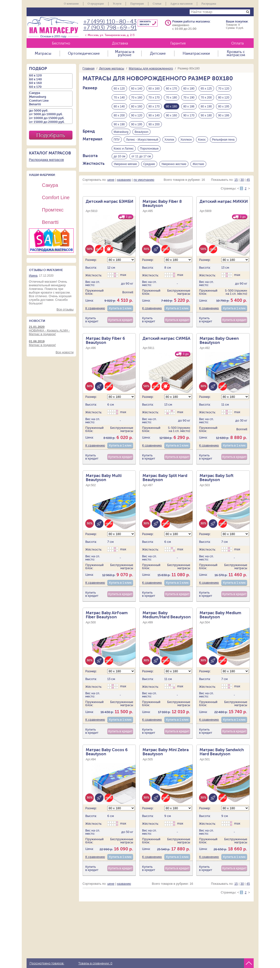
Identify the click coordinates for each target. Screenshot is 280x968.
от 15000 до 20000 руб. (50, 122)
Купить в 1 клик (120, 315)
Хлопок (169, 142)
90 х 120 (136, 115)
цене (110, 186)
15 (236, 186)
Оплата (237, 43)
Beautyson (141, 133)
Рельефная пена (223, 142)
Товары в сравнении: (95, 963)
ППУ (117, 142)
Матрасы (43, 53)
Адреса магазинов (181, 3)
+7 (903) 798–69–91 (110, 27)
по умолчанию (144, 186)
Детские (158, 53)
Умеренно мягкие (125, 169)
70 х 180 (171, 97)
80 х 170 (154, 106)
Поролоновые (149, 151)
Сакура (50, 93)
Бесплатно (61, 43)
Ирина (33, 275)
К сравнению (95, 315)
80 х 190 (206, 106)
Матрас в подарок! (51, 343)
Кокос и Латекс (124, 151)
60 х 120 (119, 88)
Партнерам (137, 3)
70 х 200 (206, 97)
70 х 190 (188, 97)
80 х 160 (136, 106)
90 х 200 (154, 124)
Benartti (50, 104)
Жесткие (198, 169)
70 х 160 (136, 97)
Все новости (64, 352)
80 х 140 (119, 106)
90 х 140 (154, 115)
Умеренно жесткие (173, 169)
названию (124, 186)
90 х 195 (136, 124)
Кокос (202, 142)
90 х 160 (171, 115)
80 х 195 (223, 106)
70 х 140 (119, 97)
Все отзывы (65, 309)
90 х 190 (119, 124)
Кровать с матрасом (236, 53)
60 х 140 (136, 88)
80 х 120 (223, 97)
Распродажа (208, 3)
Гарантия (178, 43)
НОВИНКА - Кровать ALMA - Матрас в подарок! (51, 330)
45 (248, 186)
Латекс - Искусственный (142, 142)
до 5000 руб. (50, 111)
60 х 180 (188, 88)
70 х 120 (223, 88)
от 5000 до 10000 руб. (50, 114)
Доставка (120, 43)
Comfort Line (50, 101)
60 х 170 (171, 88)
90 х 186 (223, 115)
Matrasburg (121, 133)
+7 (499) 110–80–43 (109, 21)
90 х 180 (206, 115)
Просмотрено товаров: (46, 963)
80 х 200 (119, 115)
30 (242, 186)
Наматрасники (196, 53)
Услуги (117, 3)
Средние (149, 169)
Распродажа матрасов (46, 160)
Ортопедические (84, 53)
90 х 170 (188, 115)
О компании (71, 3)
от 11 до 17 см (141, 160)
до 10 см (119, 160)
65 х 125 (206, 88)
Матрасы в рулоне (124, 53)
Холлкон (186, 142)
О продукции (96, 3)
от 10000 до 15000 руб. (50, 118)
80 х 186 (188, 106)
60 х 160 (154, 88)
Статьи (157, 3)
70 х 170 (154, 97)
